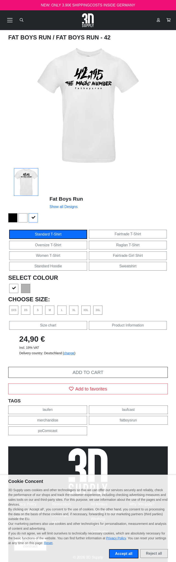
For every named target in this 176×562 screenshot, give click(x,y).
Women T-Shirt (48, 255)
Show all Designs (64, 207)
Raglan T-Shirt (128, 245)
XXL (85, 310)
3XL (98, 310)
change (69, 353)
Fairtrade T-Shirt (128, 234)
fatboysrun (128, 420)
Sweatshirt (128, 266)
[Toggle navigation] (10, 20)
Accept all (123, 554)
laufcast (128, 410)
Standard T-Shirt (48, 234)
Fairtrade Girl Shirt (128, 255)
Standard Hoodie (48, 266)
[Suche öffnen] (21, 20)
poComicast (47, 431)
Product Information (128, 325)
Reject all (154, 553)
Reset (48, 543)
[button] (168, 20)
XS (26, 310)
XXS (13, 310)
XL (73, 310)
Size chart (48, 325)
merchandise (47, 420)
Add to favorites (88, 388)
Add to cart (88, 372)
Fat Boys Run (30, 37)
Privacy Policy (116, 538)
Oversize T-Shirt (48, 245)
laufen (48, 410)
